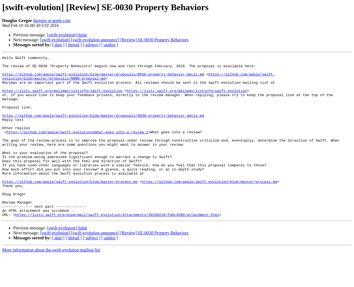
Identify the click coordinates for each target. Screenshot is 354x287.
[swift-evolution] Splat (67, 35)
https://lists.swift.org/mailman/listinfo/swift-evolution (62, 98)
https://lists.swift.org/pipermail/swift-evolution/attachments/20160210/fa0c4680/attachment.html (117, 246)
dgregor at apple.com (52, 20)
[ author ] (110, 44)
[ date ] (58, 44)
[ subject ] (91, 44)
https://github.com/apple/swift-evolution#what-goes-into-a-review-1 (77, 147)
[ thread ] (74, 44)
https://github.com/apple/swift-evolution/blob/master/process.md (69, 207)
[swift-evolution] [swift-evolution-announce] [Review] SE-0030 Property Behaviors (114, 39)
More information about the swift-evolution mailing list (51, 282)
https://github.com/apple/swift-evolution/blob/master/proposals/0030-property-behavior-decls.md (103, 78)
